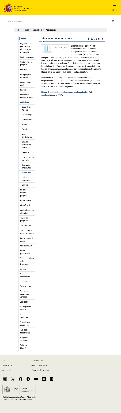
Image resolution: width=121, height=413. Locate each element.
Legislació (25, 152)
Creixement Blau (26, 246)
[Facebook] (89, 39)
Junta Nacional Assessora (27, 108)
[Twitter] (92, 39)
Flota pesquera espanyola (25, 75)
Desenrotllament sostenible (28, 158)
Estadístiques (25, 286)
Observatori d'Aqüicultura (26, 166)
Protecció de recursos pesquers (26, 96)
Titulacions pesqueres (24, 219)
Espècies (25, 129)
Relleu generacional (25, 252)
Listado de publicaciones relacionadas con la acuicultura (65, 92)
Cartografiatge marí (25, 83)
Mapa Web (7, 365)
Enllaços (25, 185)
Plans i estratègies (24, 315)
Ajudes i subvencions (25, 275)
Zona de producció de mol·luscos (26, 145)
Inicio (18, 30)
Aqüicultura (37, 30)
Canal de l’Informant (40, 370)
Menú (114, 10)
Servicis (23, 269)
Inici (4, 360)
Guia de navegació (39, 365)
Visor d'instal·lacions (27, 135)
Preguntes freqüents (24, 339)
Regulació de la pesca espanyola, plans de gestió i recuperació (26, 48)
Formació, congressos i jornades (25, 294)
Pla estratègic (27, 115)
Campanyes (24, 281)
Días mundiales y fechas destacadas (27, 261)
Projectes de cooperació (25, 323)
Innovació (23, 90)
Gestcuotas (24, 70)
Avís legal (6, 370)
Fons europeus (25, 200)
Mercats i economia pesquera (23, 193)
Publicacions (26, 173)
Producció (25, 124)
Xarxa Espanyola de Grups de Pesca (27, 231)
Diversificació (25, 205)
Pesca (26, 30)
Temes (23, 38)
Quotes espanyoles (27, 57)
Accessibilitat (37, 360)
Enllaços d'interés (23, 346)
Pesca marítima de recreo (27, 239)
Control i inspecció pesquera (26, 63)
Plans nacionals (27, 120)
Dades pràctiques (25, 178)
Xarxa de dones (25, 225)
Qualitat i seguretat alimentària (27, 211)
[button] (114, 7)
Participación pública (25, 308)
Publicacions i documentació (26, 331)
